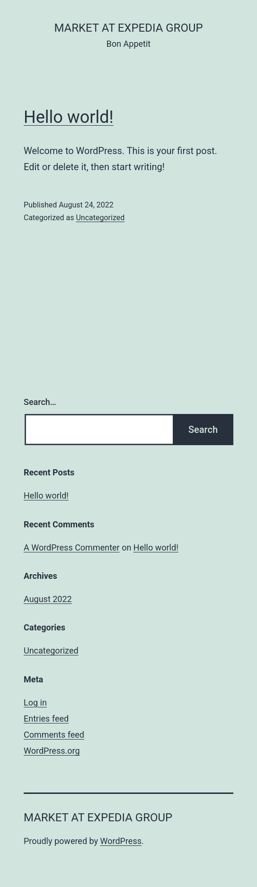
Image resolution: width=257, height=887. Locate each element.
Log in (35, 702)
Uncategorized (100, 217)
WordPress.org (52, 751)
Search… (40, 402)
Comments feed (54, 735)
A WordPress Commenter (72, 547)
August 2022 (48, 599)
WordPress (121, 841)
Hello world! (69, 117)
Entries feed (46, 718)
